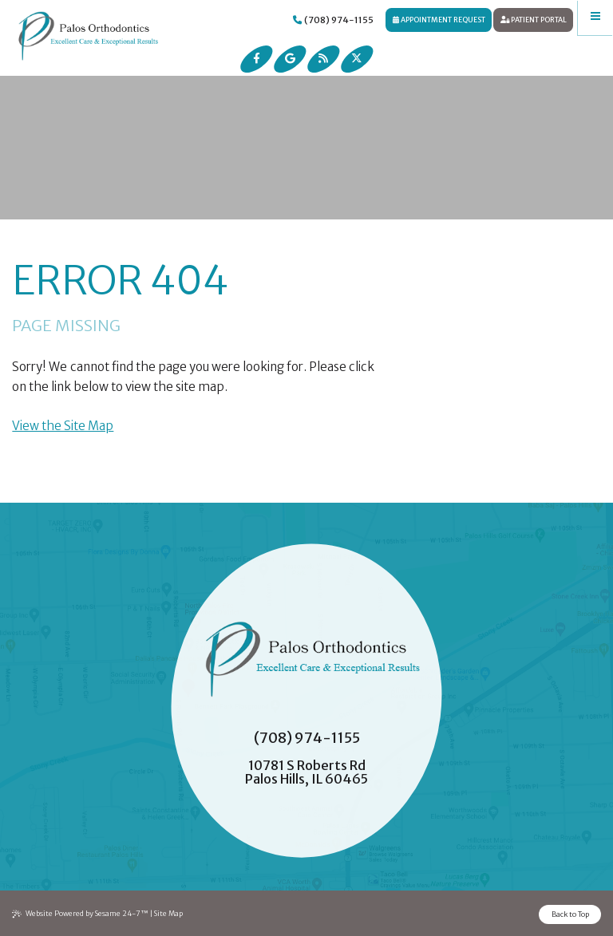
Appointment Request (439, 19)
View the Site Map (62, 425)
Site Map (168, 913)
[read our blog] (323, 59)
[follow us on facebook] (257, 59)
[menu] (595, 17)
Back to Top (570, 914)
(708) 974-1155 (333, 20)
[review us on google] (290, 59)
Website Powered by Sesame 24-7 (80, 913)
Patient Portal (533, 19)
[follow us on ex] (357, 59)
